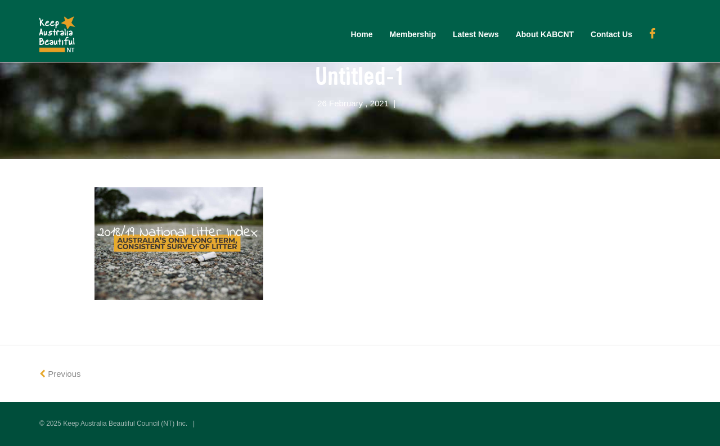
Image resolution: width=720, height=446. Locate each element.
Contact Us (611, 34)
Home (362, 34)
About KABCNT (545, 34)
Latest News (476, 34)
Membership (413, 34)
